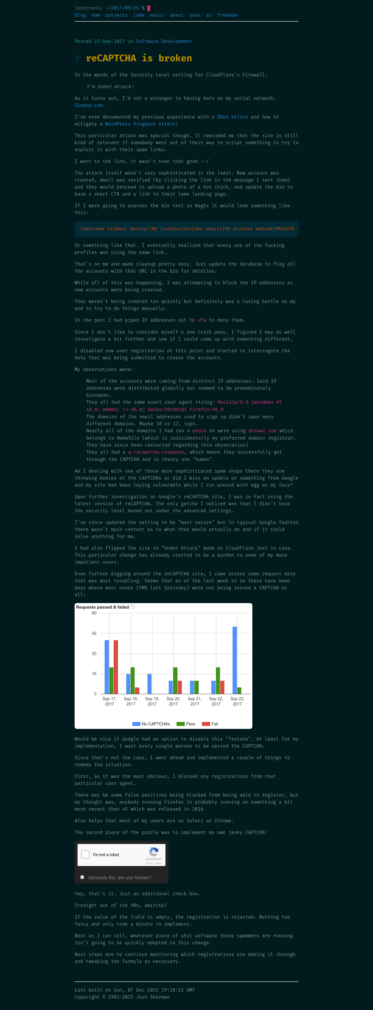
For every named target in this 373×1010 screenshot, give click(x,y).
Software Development (164, 41)
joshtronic (89, 8)
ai (209, 15)
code (139, 15)
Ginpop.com (89, 105)
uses (194, 15)
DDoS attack (232, 117)
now (96, 15)
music (157, 15)
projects (116, 15)
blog (80, 15)
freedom (227, 15)
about (177, 15)
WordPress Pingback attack (140, 124)
